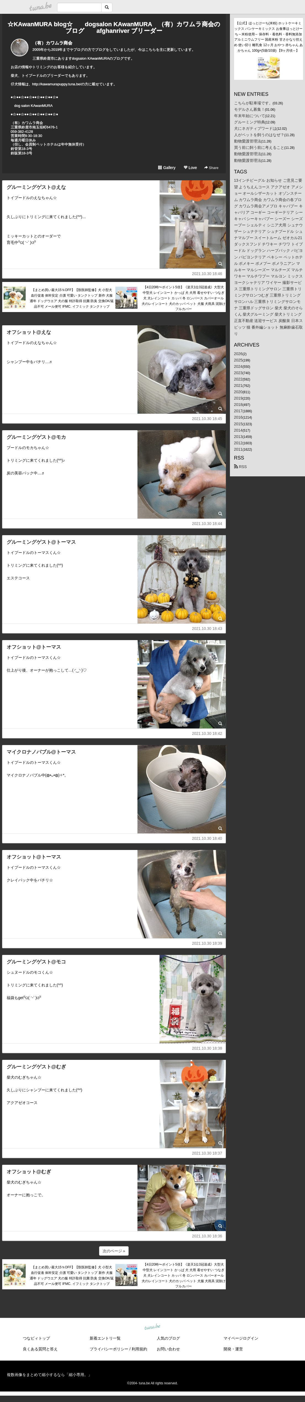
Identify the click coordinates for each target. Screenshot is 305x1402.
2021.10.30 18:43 (207, 628)
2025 (238, 360)
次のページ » (114, 1251)
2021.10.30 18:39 (207, 943)
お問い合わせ (168, 1349)
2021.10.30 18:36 (207, 1236)
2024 (238, 366)
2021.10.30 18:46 (207, 273)
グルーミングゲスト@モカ (36, 437)
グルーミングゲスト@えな (36, 187)
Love (190, 167)
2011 (238, 449)
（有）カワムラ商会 (52, 43)
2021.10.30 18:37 (207, 1153)
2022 (238, 379)
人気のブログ (168, 1338)
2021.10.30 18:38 (207, 1048)
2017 (238, 411)
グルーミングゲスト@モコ (36, 962)
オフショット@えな (29, 332)
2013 (238, 436)
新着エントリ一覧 (105, 1338)
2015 (238, 424)
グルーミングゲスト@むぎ (36, 1067)
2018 (238, 404)
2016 (238, 417)
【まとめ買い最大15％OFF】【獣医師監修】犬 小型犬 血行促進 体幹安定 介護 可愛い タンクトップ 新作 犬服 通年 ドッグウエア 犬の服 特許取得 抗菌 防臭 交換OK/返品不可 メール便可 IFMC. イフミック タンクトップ (72, 298)
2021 (238, 385)
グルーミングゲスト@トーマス (41, 542)
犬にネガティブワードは (255, 128)
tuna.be (152, 1327)
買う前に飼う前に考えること (259, 147)
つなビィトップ (36, 1338)
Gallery (166, 167)
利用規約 (139, 1349)
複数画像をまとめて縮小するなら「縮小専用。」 (49, 1374)
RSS (240, 466)
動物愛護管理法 (247, 141)
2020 (238, 392)
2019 (238, 398)
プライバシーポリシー (109, 1349)
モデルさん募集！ (249, 109)
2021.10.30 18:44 (207, 523)
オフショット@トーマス (34, 647)
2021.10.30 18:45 (207, 418)
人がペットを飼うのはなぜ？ (259, 135)
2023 (238, 373)
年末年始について (249, 115)
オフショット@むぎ (29, 1171)
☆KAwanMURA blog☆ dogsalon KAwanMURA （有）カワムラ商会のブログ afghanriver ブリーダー (113, 27)
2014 (238, 430)
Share (211, 168)
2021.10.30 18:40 (207, 838)
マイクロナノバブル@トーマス (41, 752)
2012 (238, 443)
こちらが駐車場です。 (253, 103)
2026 (238, 354)
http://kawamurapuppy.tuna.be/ (56, 84)
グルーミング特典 (249, 122)
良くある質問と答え (40, 1349)
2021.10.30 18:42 (207, 733)
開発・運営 (233, 1349)
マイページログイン (241, 1338)
